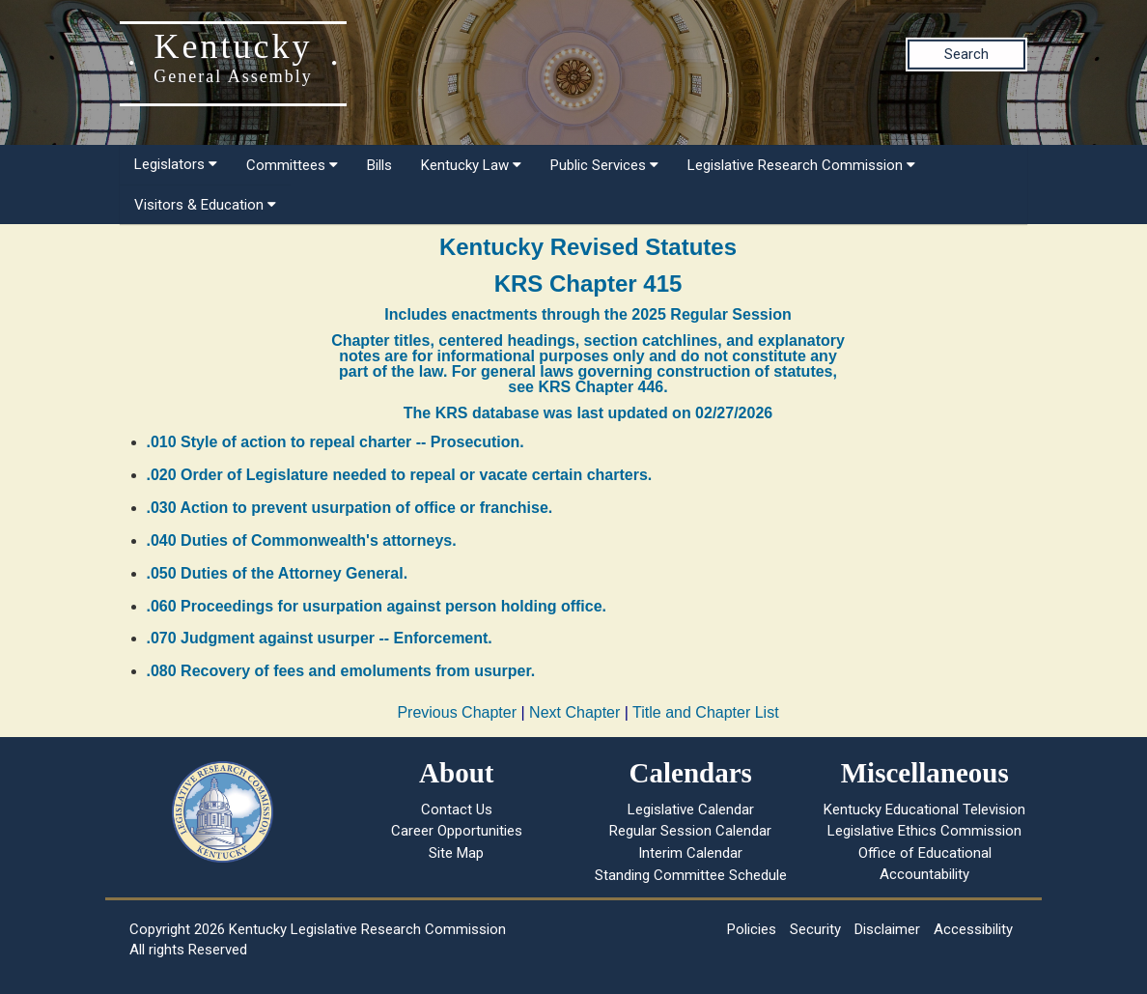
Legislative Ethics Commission (924, 830)
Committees (292, 165)
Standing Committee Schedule (691, 875)
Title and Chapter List (705, 712)
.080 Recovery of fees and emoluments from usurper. (341, 671)
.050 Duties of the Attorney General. (277, 573)
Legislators (175, 164)
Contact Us (456, 809)
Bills (379, 165)
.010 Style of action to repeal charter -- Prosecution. (335, 442)
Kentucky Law (471, 165)
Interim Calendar (690, 853)
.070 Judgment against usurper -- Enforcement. (319, 638)
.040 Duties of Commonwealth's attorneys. (302, 540)
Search (966, 54)
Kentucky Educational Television (924, 809)
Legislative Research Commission (801, 165)
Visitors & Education (205, 204)
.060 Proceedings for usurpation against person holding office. (377, 606)
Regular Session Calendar (690, 830)
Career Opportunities (456, 830)
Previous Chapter (457, 712)
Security (815, 929)
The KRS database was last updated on (588, 413)
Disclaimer (887, 929)
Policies (751, 929)
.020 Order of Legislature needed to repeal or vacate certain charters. (400, 475)
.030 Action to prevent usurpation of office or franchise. (350, 507)
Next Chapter (574, 712)
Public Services (604, 165)
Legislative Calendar (691, 809)
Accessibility (973, 929)
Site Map (456, 853)
